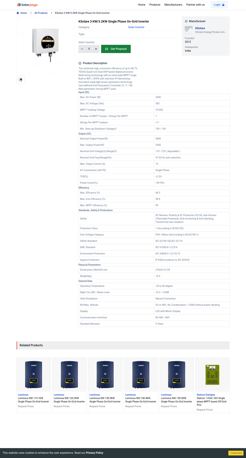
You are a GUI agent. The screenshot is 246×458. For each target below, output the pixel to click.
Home (141, 4)
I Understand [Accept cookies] (236, 453)
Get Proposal (116, 48)
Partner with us (195, 4)
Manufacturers (173, 4)
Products (154, 4)
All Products (41, 13)
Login (219, 4)
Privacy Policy (94, 452)
